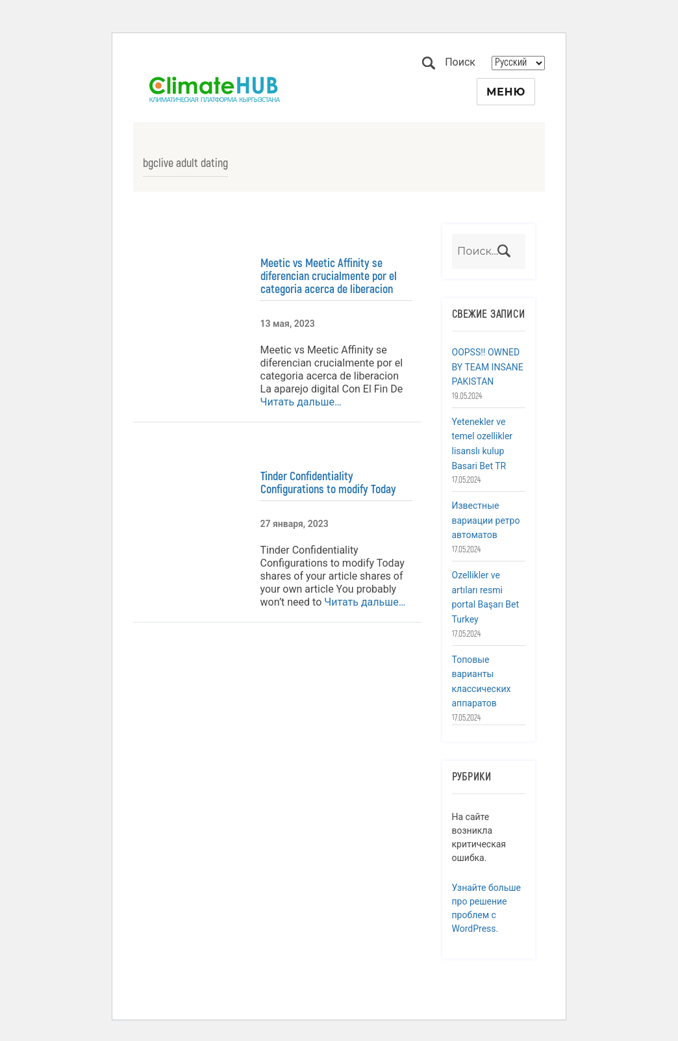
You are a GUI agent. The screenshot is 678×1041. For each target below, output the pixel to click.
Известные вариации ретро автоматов (486, 520)
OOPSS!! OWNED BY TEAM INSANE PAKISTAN (487, 367)
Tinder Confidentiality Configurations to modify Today (328, 482)
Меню (505, 92)
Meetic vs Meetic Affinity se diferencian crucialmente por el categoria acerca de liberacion (328, 276)
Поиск (428, 63)
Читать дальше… (301, 402)
